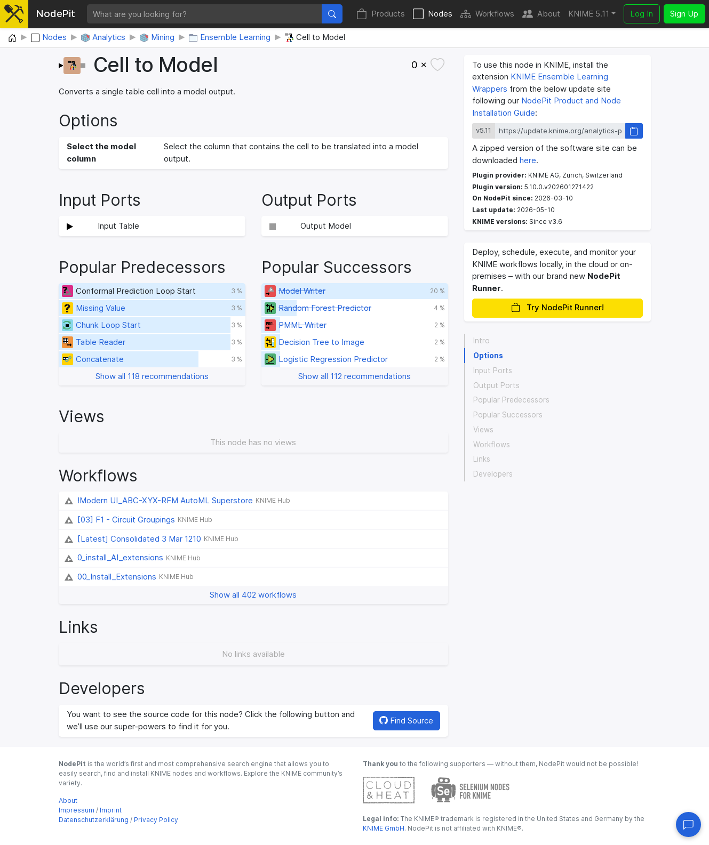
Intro (481, 340)
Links (481, 459)
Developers (493, 474)
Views (483, 429)
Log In (641, 14)
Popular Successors (508, 415)
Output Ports (496, 385)
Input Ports (492, 370)
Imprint (111, 810)
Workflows (487, 14)
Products (380, 14)
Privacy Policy (156, 820)
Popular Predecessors (511, 400)
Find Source (406, 720)
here (528, 160)
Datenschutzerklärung (94, 820)
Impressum (76, 810)
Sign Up (684, 14)
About (541, 14)
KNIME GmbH (383, 828)
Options (488, 355)
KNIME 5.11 (588, 14)
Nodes (432, 14)
